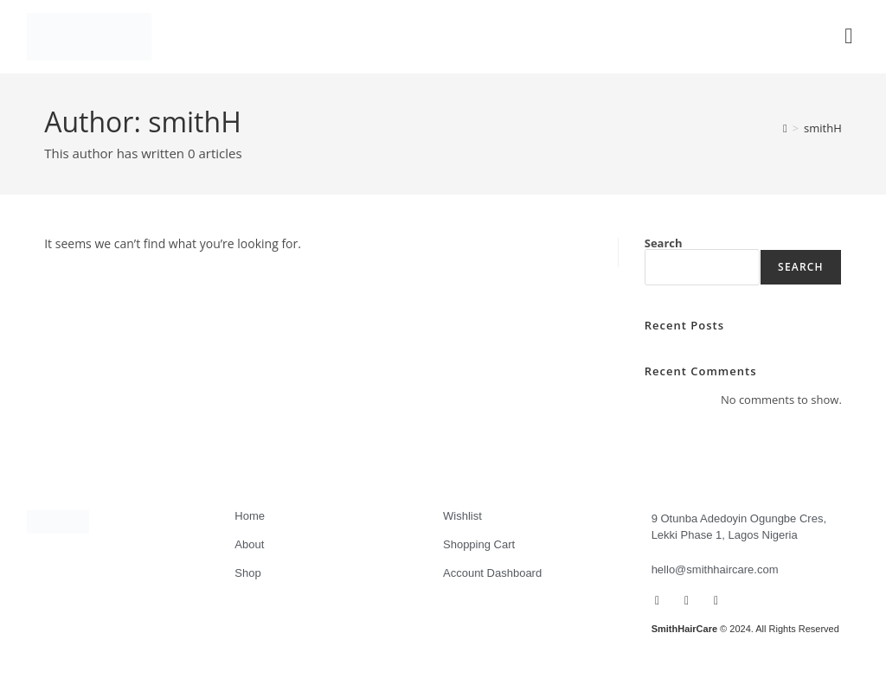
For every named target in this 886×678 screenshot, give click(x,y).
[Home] (785, 128)
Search (664, 243)
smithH (823, 128)
